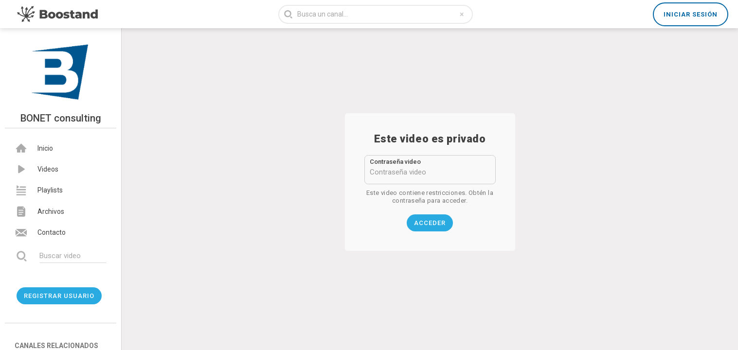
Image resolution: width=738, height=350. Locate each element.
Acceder (430, 223)
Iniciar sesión (691, 14)
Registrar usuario (59, 295)
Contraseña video (395, 161)
